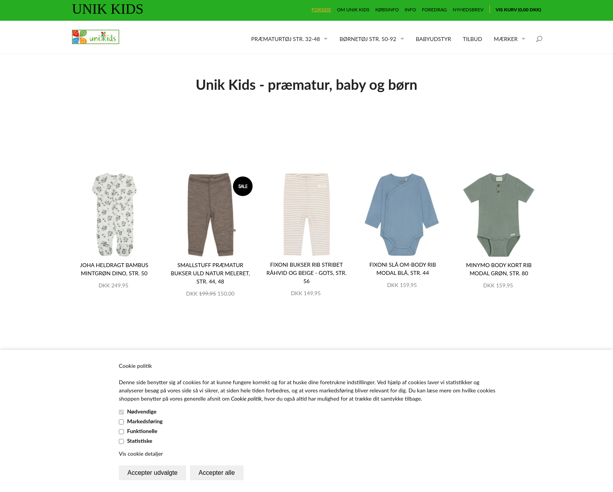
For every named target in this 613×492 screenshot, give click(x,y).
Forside (321, 9)
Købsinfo (387, 9)
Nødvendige (141, 411)
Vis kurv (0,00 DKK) (518, 9)
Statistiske (139, 440)
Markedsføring (145, 421)
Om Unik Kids (353, 9)
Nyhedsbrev (468, 9)
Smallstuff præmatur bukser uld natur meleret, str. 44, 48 (210, 273)
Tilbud (472, 39)
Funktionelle (142, 431)
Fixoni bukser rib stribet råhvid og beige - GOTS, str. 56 (307, 272)
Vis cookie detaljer (141, 453)
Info (410, 9)
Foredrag (434, 9)
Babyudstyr (433, 39)
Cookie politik (246, 398)
